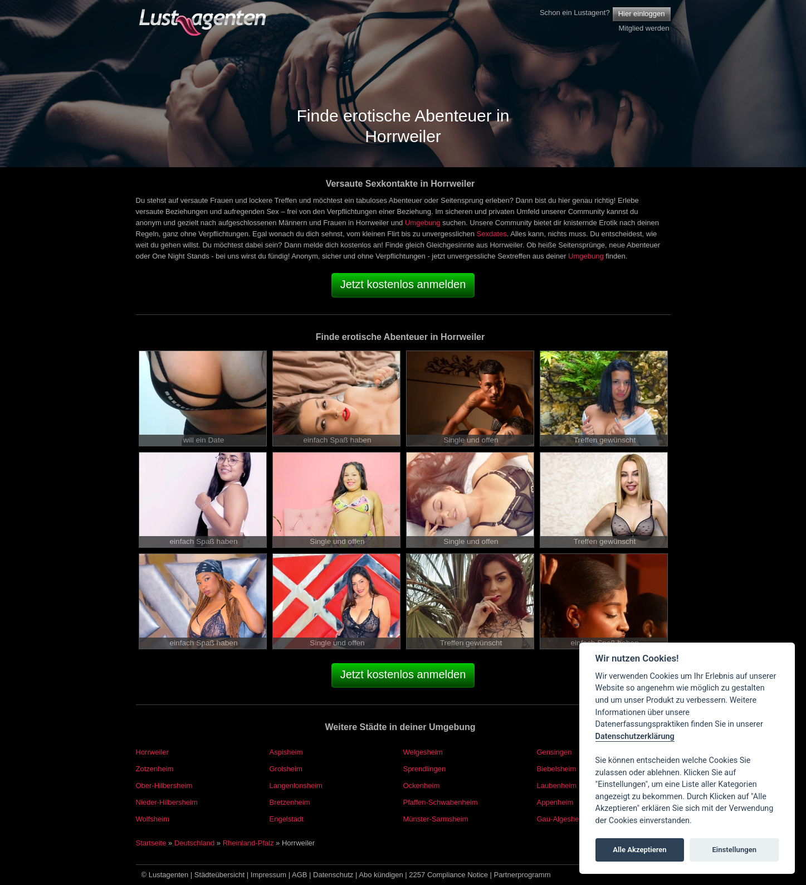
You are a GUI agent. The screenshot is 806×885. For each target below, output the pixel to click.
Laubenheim (557, 785)
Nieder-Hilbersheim (167, 802)
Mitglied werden (643, 28)
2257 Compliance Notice (448, 875)
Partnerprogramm (522, 875)
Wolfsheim (152, 819)
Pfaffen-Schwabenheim (440, 802)
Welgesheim (423, 752)
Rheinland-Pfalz (248, 843)
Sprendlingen (424, 769)
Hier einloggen (641, 13)
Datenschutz (333, 875)
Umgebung (423, 222)
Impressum (268, 875)
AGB (299, 875)
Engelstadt (287, 819)
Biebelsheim (557, 769)
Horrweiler (152, 752)
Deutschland (194, 843)
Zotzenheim (155, 769)
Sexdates (492, 234)
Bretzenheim (290, 802)
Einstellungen (734, 849)
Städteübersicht (219, 875)
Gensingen (554, 752)
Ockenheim (421, 785)
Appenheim (555, 802)
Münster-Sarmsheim (435, 819)
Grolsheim (286, 769)
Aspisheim (286, 752)
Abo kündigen (381, 875)
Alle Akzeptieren (639, 849)
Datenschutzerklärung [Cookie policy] (635, 736)
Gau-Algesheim (562, 819)
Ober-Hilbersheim (164, 785)
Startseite (151, 843)
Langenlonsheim (296, 785)
